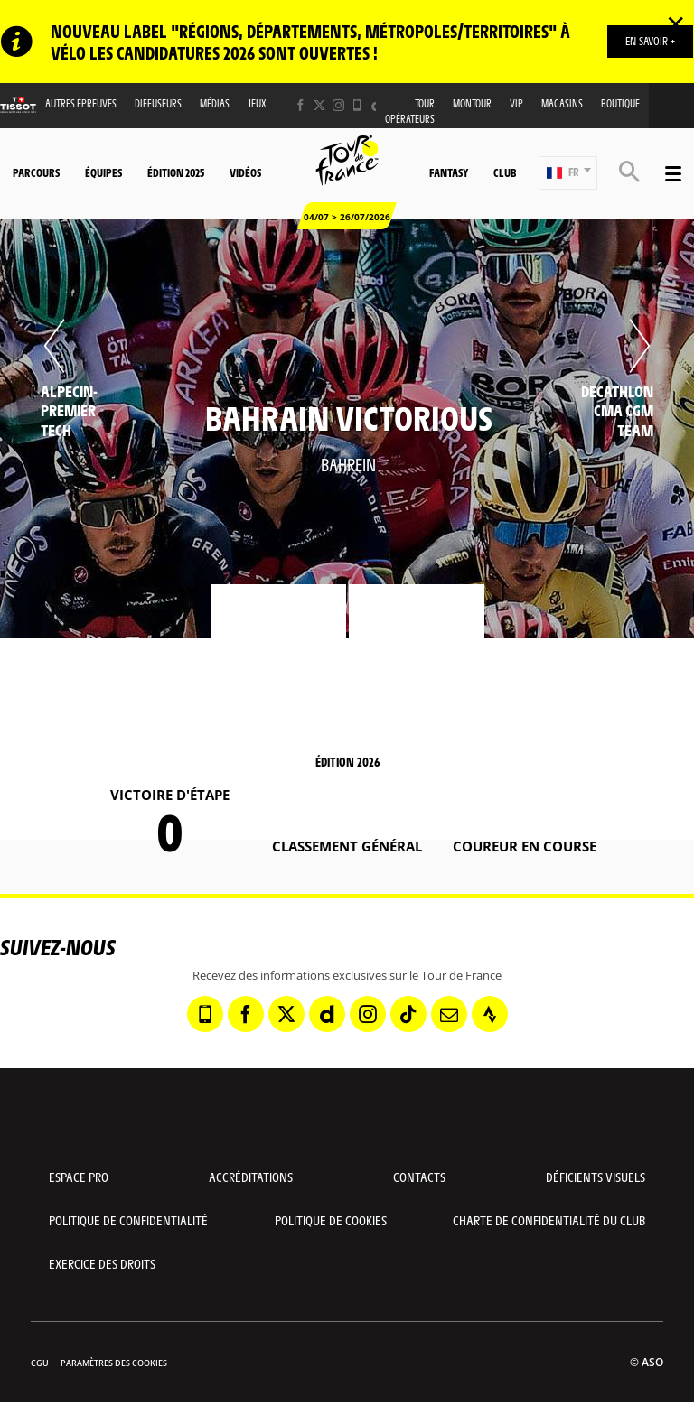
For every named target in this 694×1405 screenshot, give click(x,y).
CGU (40, 1363)
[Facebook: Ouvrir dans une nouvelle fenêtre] (300, 105)
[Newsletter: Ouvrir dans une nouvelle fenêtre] (449, 1014)
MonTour (472, 103)
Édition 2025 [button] (175, 172)
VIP (516, 103)
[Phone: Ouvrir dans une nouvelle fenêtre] (357, 105)
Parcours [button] (36, 172)
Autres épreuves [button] (81, 103)
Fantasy (448, 172)
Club (504, 172)
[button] (568, 173)
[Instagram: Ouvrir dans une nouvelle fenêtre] (338, 105)
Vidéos (245, 172)
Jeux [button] (257, 103)
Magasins (562, 103)
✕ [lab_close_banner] (675, 23)
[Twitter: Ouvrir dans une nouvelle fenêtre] (319, 105)
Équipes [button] (103, 172)
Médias (215, 103)
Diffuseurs (158, 103)
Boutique (620, 103)
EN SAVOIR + (650, 40)
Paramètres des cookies (114, 1363)
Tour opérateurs (410, 111)
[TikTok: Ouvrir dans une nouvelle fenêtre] (408, 1014)
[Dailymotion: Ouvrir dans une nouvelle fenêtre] (327, 1014)
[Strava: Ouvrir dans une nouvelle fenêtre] (490, 1014)
